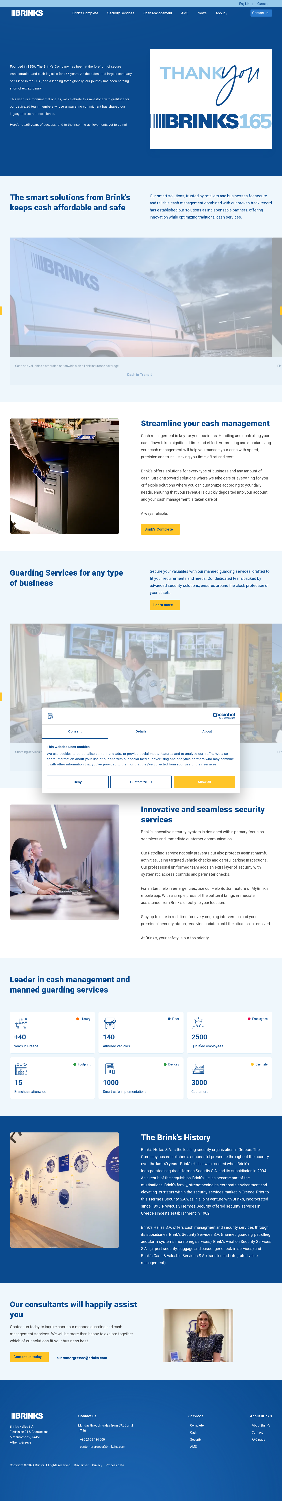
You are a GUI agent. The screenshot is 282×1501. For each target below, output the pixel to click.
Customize (141, 782)
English (244, 4)
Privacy (97, 1465)
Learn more (163, 605)
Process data (115, 1465)
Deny (78, 782)
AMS (193, 1446)
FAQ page (258, 1439)
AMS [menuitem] (185, 13)
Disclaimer (81, 1465)
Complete (197, 1425)
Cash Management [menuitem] (157, 13)
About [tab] (207, 731)
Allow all (204, 782)
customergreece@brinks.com (82, 1358)
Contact (257, 1432)
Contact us (260, 13)
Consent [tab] (75, 731)
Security (196, 1439)
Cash (193, 1432)
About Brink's (261, 1425)
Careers (262, 4)
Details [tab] (141, 731)
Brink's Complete (159, 529)
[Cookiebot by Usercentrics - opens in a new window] (216, 716)
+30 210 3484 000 (92, 1439)
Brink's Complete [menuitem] (85, 13)
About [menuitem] (220, 13)
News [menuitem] (202, 13)
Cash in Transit (139, 375)
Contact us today (27, 1357)
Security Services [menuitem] (120, 13)
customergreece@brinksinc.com (102, 1446)
